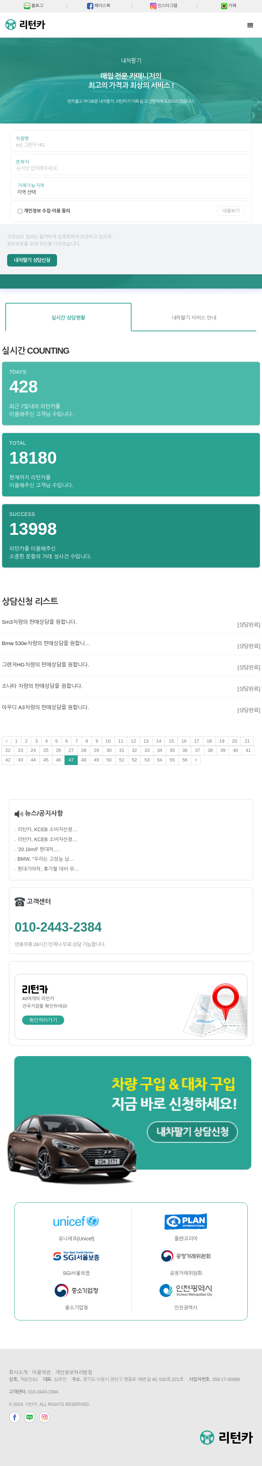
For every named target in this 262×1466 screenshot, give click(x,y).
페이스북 (14, 1417)
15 (171, 741)
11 (120, 741)
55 (172, 760)
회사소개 (18, 1372)
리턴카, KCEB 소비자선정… (47, 829)
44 (33, 760)
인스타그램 (44, 1417)
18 (209, 741)
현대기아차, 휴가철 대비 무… (48, 869)
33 (146, 750)
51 (121, 760)
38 (210, 750)
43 (20, 760)
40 (235, 750)
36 (185, 750)
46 (58, 760)
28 (83, 750)
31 (121, 750)
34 (159, 750)
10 (108, 741)
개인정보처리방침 (73, 1372)
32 (134, 750)
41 (248, 750)
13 (146, 741)
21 (247, 741)
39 (222, 750)
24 (33, 750)
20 (234, 741)
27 (70, 750)
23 (20, 750)
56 (185, 760)
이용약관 (41, 1372)
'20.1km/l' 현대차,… (38, 849)
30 (109, 750)
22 (7, 750)
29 (96, 750)
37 (197, 750)
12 (133, 741)
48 (83, 760)
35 (172, 750)
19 (221, 741)
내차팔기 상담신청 (32, 260)
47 (70, 760)
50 (109, 760)
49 (96, 760)
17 (196, 741)
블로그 (29, 1417)
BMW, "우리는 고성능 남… (45, 859)
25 (45, 750)
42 (7, 760)
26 (58, 750)
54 (159, 760)
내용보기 (231, 210)
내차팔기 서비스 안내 (193, 318)
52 (134, 760)
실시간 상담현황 (68, 318)
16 (183, 741)
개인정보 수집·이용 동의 (47, 210)
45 (45, 760)
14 (158, 741)
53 (146, 760)
